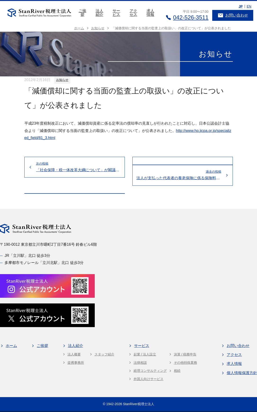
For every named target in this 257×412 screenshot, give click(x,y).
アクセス (133, 13)
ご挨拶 (82, 13)
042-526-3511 (187, 17)
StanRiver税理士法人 (138, 404)
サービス (116, 13)
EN (249, 6)
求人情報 (150, 13)
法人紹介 (99, 13)
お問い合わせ (233, 15)
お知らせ (62, 80)
